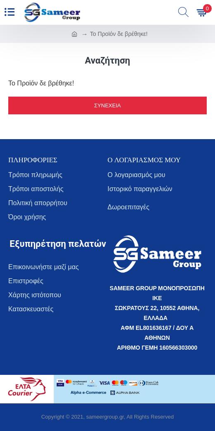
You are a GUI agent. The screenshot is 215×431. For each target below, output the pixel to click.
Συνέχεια (107, 105)
